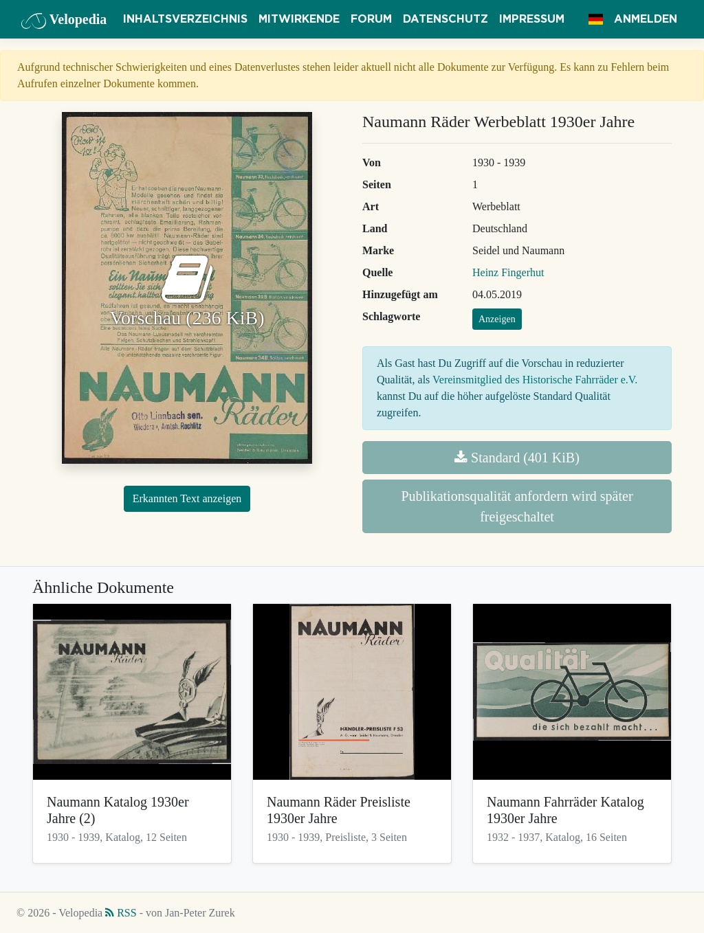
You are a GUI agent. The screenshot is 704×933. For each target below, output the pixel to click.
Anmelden (645, 19)
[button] (595, 19)
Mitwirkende (299, 19)
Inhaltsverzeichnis (185, 19)
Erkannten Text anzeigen (187, 498)
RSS (120, 913)
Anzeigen (497, 319)
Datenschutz (445, 19)
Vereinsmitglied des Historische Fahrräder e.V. (534, 379)
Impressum (531, 19)
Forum (371, 19)
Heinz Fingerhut (508, 272)
